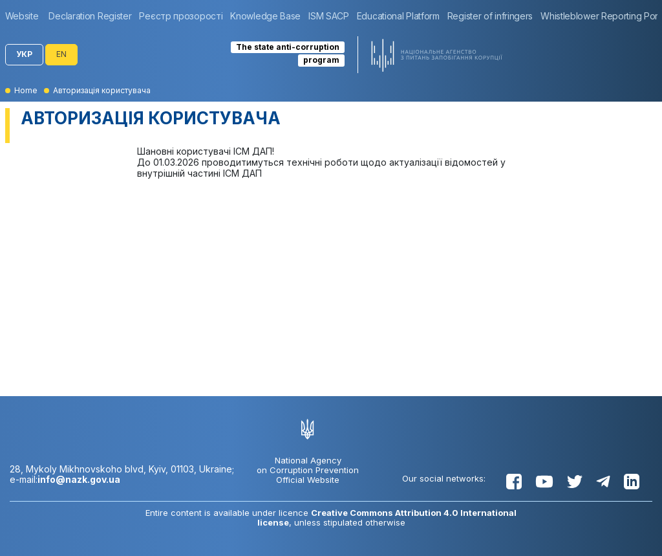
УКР (24, 54)
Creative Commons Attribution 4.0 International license (387, 517)
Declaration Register (89, 15)
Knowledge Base (265, 15)
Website (22, 15)
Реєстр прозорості (180, 15)
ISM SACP (328, 15)
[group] (25, 16)
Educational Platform (398, 15)
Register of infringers (490, 15)
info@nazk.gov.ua (78, 479)
